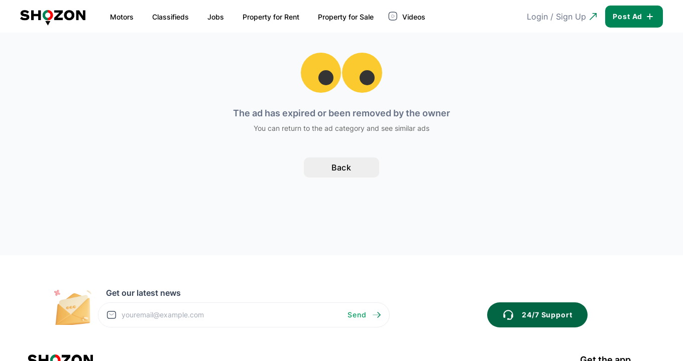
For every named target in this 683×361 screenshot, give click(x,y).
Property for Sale (346, 17)
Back (341, 167)
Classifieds (170, 17)
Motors (122, 17)
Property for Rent (271, 17)
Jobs (215, 17)
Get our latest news (143, 293)
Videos (407, 16)
